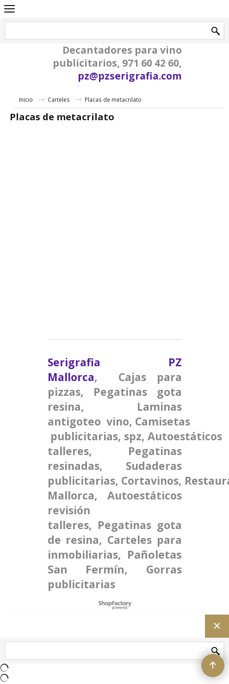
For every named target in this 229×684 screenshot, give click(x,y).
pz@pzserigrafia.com (130, 75)
